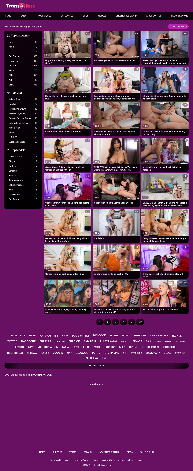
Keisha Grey (23, 99)
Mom (23, 70)
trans (97, 347)
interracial (111, 353)
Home (8, 16)
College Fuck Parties (23, 123)
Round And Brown (23, 109)
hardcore (28, 341)
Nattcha (23, 166)
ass (104, 358)
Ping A (23, 161)
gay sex (126, 335)
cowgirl (58, 352)
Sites (85, 16)
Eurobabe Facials (23, 142)
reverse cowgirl (163, 341)
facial (66, 347)
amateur (90, 341)
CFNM (23, 85)
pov (76, 347)
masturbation (47, 347)
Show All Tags (96, 365)
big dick (74, 341)
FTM (23, 75)
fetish (114, 335)
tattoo (12, 341)
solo (149, 341)
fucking (45, 353)
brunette (136, 347)
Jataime (23, 171)
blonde (177, 335)
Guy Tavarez (23, 199)
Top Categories (20, 35)
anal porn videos (159, 335)
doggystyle (80, 335)
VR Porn (23, 65)
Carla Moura (23, 194)
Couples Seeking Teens (23, 118)
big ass (137, 341)
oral (125, 353)
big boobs (136, 353)
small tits (18, 335)
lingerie (180, 341)
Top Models (18, 150)
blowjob (82, 353)
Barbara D (23, 175)
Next (140, 322)
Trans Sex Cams (179, 16)
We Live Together (23, 113)
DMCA (130, 452)
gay (69, 353)
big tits (45, 341)
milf (122, 347)
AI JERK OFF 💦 (153, 16)
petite (96, 353)
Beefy (23, 42)
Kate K (23, 190)
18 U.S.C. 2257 (147, 452)
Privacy (88, 452)
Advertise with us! (109, 452)
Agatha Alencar (23, 180)
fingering (92, 358)
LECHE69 (23, 137)
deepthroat (15, 352)
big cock (99, 335)
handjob (109, 347)
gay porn (60, 341)
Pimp (23, 132)
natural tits (49, 335)
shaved (167, 353)
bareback (153, 347)
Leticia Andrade (23, 185)
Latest (24, 16)
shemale (32, 353)
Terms (72, 452)
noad (23, 47)
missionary (153, 352)
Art (23, 80)
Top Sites (16, 92)
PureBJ (23, 104)
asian (65, 335)
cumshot (170, 347)
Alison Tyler (23, 128)
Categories (67, 16)
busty (31, 347)
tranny (125, 341)
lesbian (19, 347)
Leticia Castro (23, 156)
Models (102, 16)
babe (32, 335)
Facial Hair (23, 61)
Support (57, 452)
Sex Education (23, 56)
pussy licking (108, 341)
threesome (140, 335)
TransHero (93, 465)
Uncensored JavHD (126, 16)
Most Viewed (44, 16)
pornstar (180, 353)
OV (23, 51)
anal (86, 347)
